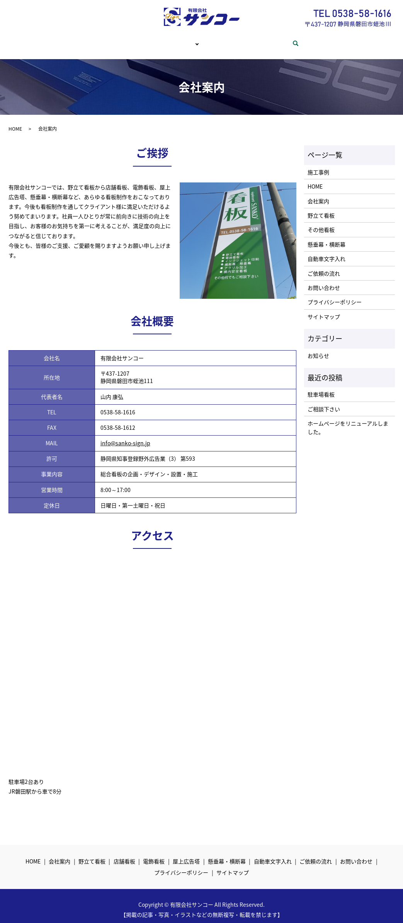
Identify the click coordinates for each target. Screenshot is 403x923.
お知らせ (318, 348)
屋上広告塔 (186, 854)
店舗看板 (124, 854)
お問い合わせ (276, 39)
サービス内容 (179, 39)
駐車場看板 (321, 387)
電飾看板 (154, 854)
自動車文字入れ (326, 251)
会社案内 (136, 39)
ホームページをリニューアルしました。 (348, 420)
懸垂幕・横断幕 (326, 237)
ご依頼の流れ (227, 39)
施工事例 (318, 165)
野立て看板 (321, 208)
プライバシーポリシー (335, 294)
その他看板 (321, 222)
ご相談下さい (324, 401)
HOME (101, 39)
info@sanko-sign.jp (125, 435)
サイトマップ (324, 309)
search (313, 40)
